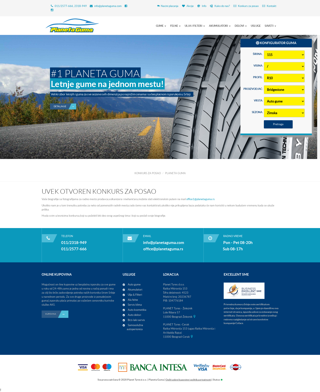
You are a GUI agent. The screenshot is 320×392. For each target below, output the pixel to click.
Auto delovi (134, 314)
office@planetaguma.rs (163, 249)
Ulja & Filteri (135, 294)
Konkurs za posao (246, 6)
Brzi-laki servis (136, 320)
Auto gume (134, 284)
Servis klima (135, 304)
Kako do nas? (220, 6)
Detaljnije (65, 93)
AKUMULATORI (220, 25)
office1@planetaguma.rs (200, 199)
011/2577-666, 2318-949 (71, 6)
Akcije (188, 6)
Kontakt (269, 6)
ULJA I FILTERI (195, 25)
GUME (161, 25)
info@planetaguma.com (108, 6)
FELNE (175, 25)
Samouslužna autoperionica (135, 327)
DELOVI (241, 25)
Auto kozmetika (137, 309)
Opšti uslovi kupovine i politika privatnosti (188, 379)
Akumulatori (135, 289)
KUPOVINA (56, 314)
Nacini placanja (167, 6)
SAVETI (270, 25)
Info (201, 6)
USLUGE (256, 25)
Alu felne (133, 299)
